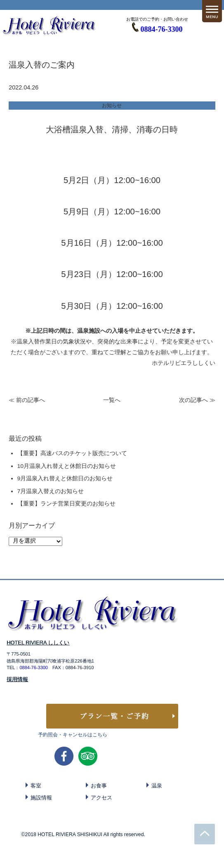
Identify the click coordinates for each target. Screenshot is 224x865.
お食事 (99, 786)
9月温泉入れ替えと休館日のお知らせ (65, 478)
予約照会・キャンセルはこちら (72, 735)
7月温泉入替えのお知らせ (50, 491)
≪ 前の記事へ (27, 400)
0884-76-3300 (162, 29)
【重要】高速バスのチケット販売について (72, 453)
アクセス (101, 797)
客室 (36, 786)
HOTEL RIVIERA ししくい (38, 642)
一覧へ (111, 400)
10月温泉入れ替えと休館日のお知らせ (66, 466)
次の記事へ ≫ (197, 400)
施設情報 (41, 797)
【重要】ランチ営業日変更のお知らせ (66, 504)
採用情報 (17, 679)
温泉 (156, 786)
